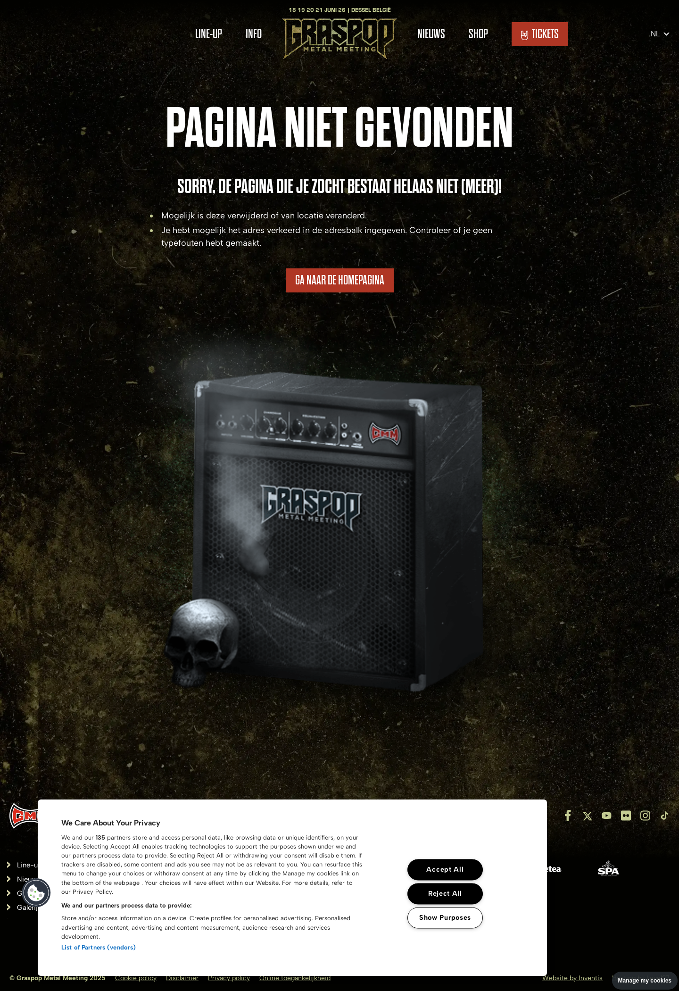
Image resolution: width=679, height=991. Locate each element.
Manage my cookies (644, 980)
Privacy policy (229, 978)
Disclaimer (182, 978)
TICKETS (540, 34)
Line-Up (208, 34)
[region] (292, 887)
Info (254, 34)
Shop (478, 34)
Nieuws (431, 34)
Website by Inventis (572, 978)
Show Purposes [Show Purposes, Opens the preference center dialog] (445, 917)
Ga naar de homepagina (339, 280)
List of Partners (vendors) (98, 947)
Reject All (445, 893)
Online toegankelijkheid (295, 978)
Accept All (445, 869)
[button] (36, 893)
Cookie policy (136, 978)
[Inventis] (30, 816)
